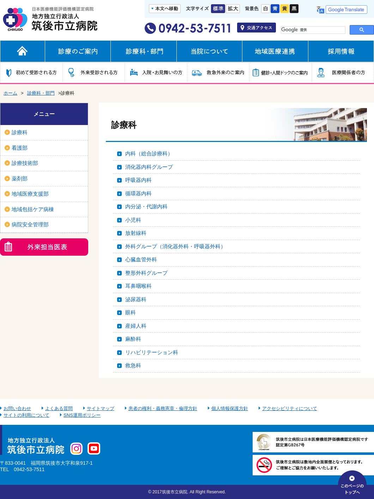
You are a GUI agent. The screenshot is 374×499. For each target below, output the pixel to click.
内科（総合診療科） (149, 153)
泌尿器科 (135, 299)
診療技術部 (25, 163)
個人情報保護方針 (229, 408)
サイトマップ (100, 408)
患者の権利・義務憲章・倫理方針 (162, 408)
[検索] (311, 30)
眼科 (130, 312)
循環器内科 (138, 193)
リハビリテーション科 (151, 352)
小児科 (133, 220)
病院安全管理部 (30, 224)
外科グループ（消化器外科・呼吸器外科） (175, 246)
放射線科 (135, 233)
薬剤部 (20, 179)
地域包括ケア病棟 (33, 209)
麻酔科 (133, 339)
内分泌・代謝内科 (146, 206)
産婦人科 (135, 326)
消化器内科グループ (149, 167)
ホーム (10, 93)
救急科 (133, 365)
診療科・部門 (41, 93)
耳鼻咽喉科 (138, 286)
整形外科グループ (146, 273)
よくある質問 (59, 408)
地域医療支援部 (30, 194)
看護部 (20, 148)
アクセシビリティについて (289, 408)
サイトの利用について (26, 415)
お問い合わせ (17, 408)
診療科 (20, 132)
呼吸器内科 (138, 180)
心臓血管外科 (141, 259)
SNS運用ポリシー (82, 415)
